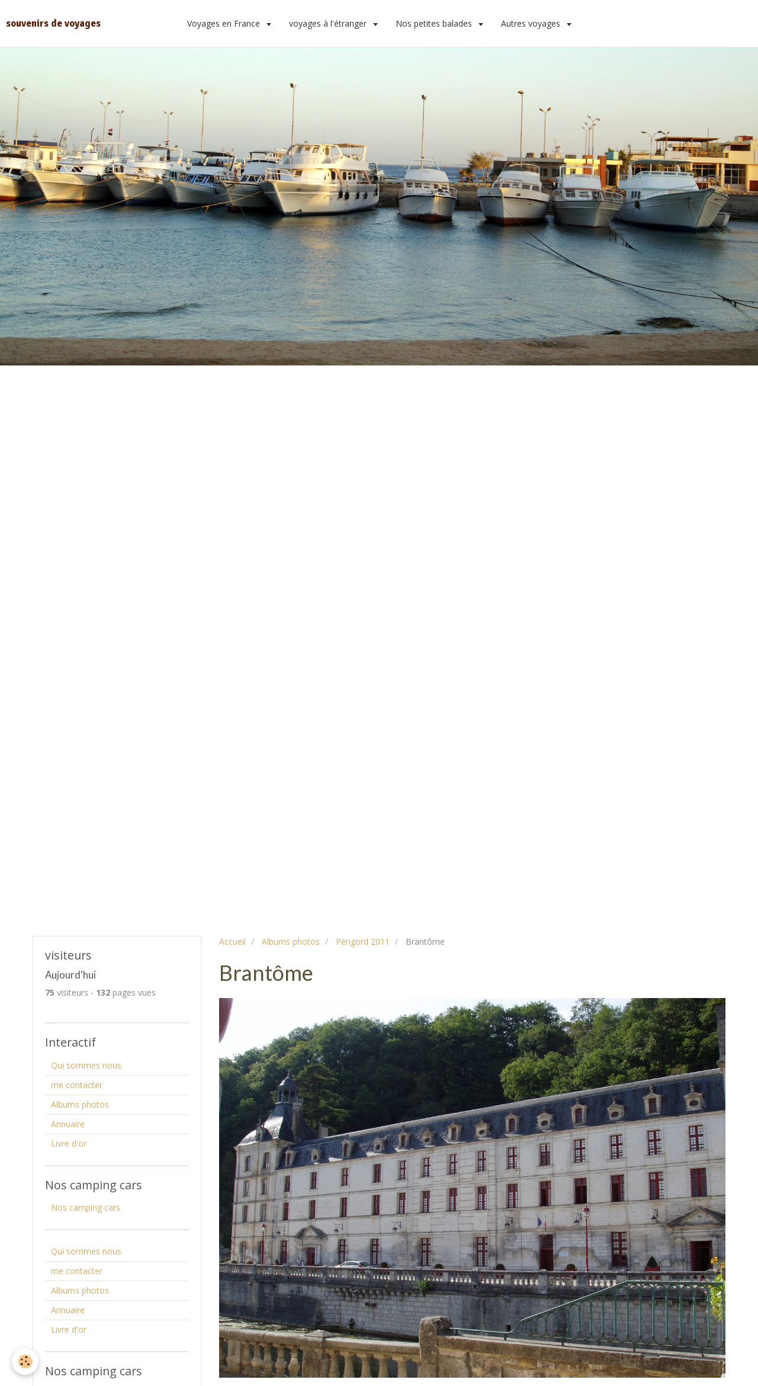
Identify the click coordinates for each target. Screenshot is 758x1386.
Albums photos (291, 941)
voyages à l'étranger (329, 23)
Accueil (232, 941)
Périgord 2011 (363, 941)
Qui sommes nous (86, 1065)
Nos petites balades (435, 23)
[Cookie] (25, 1361)
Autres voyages (532, 23)
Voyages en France (224, 23)
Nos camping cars (85, 1207)
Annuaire (68, 1124)
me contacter (76, 1084)
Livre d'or (68, 1143)
